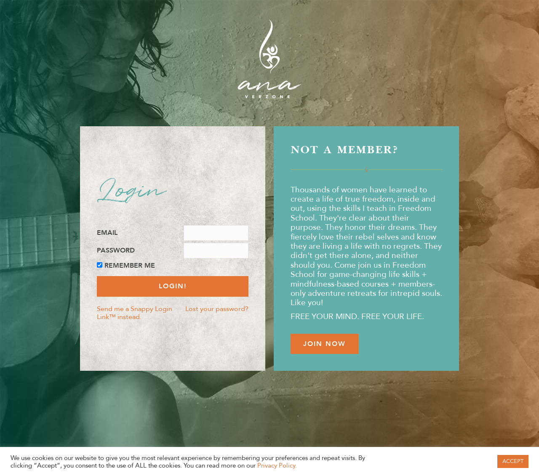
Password (116, 251)
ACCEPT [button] (512, 461)
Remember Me (129, 266)
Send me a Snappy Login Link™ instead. (134, 312)
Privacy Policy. (277, 465)
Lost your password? (216, 308)
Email (107, 233)
